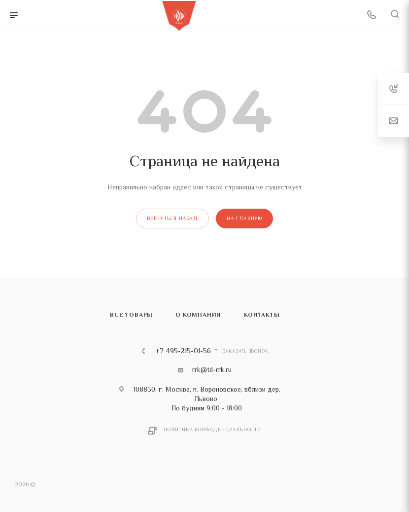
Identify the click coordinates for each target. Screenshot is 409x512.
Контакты (261, 314)
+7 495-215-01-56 (183, 351)
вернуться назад (172, 218)
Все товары (131, 314)
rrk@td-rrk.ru (212, 369)
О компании (198, 314)
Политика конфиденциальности (212, 429)
